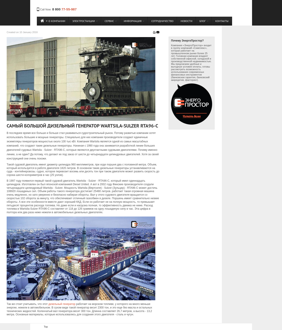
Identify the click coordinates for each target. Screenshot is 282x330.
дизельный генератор (61, 304)
